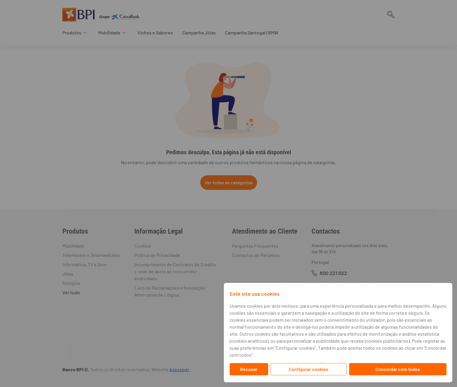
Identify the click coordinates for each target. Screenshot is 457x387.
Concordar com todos (397, 369)
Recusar (248, 369)
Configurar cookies (308, 369)
